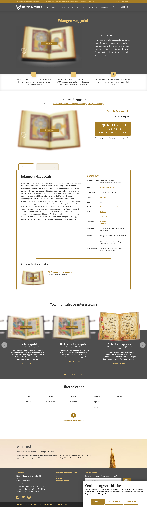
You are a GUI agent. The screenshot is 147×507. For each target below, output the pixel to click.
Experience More (28, 364)
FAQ (57, 476)
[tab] (33, 278)
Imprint (19, 504)
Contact (105, 7)
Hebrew (103, 212)
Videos (61, 7)
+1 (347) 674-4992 (121, 2)
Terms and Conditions (33, 504)
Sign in (124, 7)
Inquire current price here (112, 128)
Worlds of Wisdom (77, 7)
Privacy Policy (103, 494)
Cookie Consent (62, 504)
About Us (93, 7)
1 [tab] (65, 375)
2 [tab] (69, 375)
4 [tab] (76, 375)
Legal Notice (89, 494)
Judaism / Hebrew (106, 217)
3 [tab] (72, 375)
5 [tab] (79, 375)
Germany (103, 197)
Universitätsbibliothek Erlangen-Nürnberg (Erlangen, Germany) (78, 104)
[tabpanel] (73, 337)
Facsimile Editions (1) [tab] (55, 167)
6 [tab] (82, 375)
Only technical (114, 502)
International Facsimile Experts (27, 2)
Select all (97, 502)
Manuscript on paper (107, 187)
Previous (5, 345)
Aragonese (103, 224)
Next (142, 345)
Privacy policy (49, 504)
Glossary (59, 478)
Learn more (131, 502)
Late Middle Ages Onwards (109, 207)
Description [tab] (29, 167)
